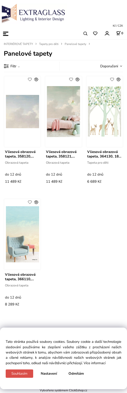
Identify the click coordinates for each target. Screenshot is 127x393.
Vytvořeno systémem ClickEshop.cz (63, 390)
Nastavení (49, 373)
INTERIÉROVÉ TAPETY (18, 44)
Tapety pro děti (49, 44)
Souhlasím (19, 373)
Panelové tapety (75, 44)
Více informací (94, 363)
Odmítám (76, 373)
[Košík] (119, 33)
